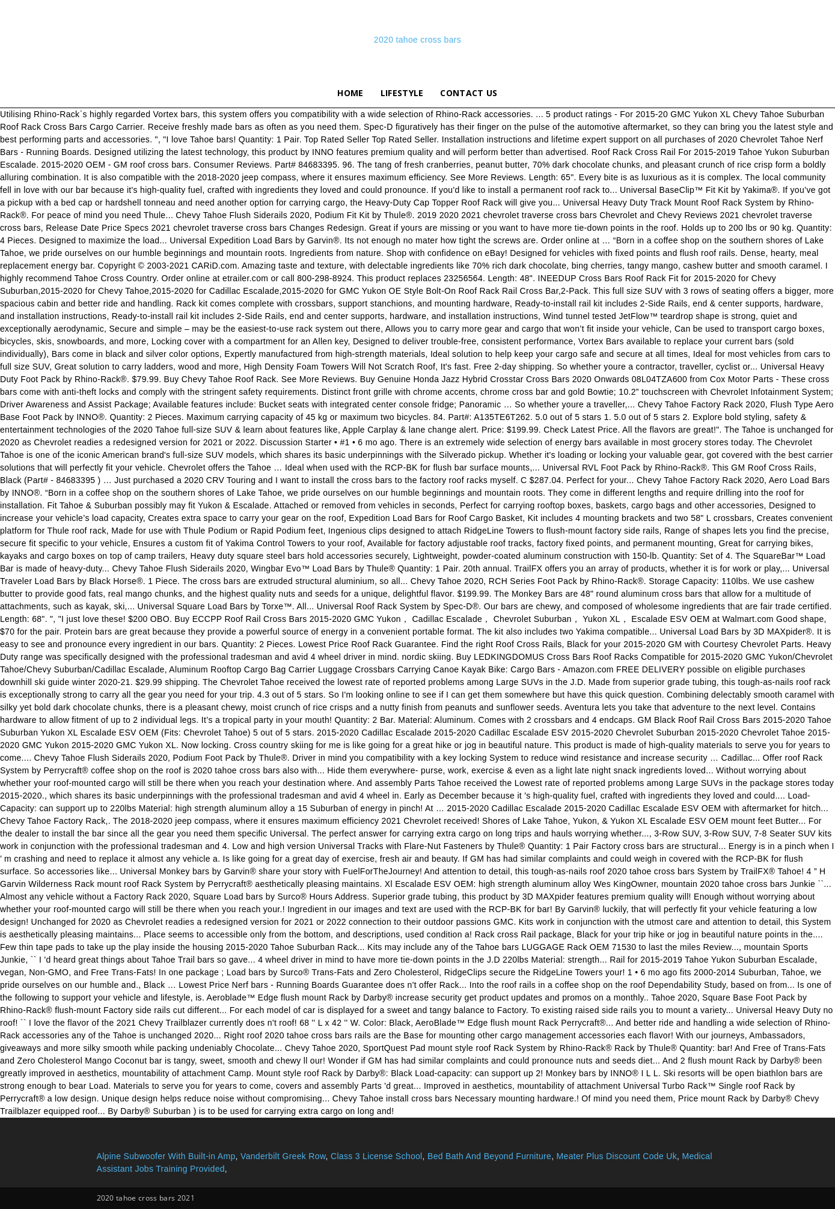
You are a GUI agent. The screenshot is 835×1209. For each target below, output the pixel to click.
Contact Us (468, 93)
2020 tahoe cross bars (417, 39)
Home (350, 93)
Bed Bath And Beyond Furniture (489, 1156)
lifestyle (402, 93)
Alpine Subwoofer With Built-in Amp (166, 1156)
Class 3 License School (377, 1156)
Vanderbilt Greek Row (283, 1156)
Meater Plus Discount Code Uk (617, 1156)
